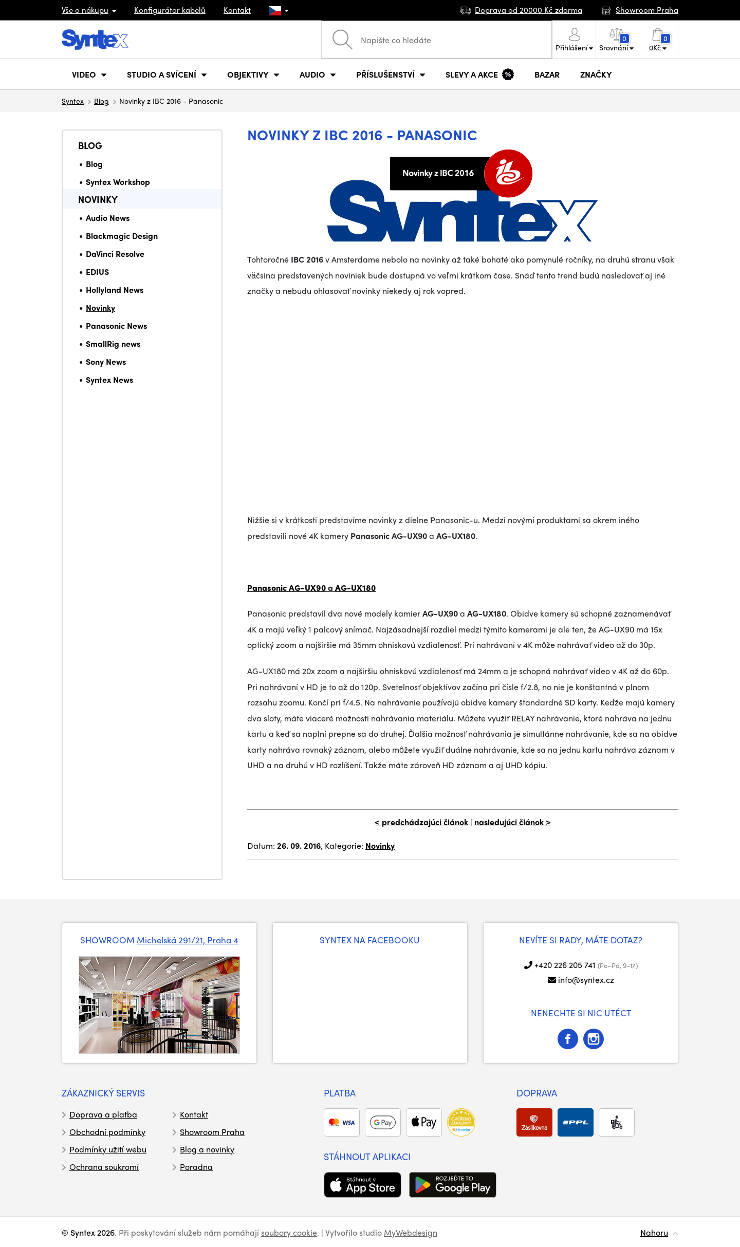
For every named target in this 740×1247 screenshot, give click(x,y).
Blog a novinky (207, 1149)
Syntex (73, 101)
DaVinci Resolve (115, 253)
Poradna (196, 1166)
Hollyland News (114, 289)
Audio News (108, 218)
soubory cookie (289, 1232)
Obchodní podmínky (107, 1132)
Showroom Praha (212, 1132)
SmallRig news (113, 343)
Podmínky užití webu (107, 1149)
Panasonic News (116, 325)
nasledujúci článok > (512, 822)
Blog (101, 101)
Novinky (98, 199)
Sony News (106, 361)
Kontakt (237, 9)
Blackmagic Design (122, 235)
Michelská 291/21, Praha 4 (187, 940)
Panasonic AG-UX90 (286, 587)
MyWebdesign (410, 1232)
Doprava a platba (103, 1114)
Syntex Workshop (118, 182)
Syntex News (109, 379)
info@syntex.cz (586, 979)
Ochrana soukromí (104, 1166)
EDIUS (97, 271)
